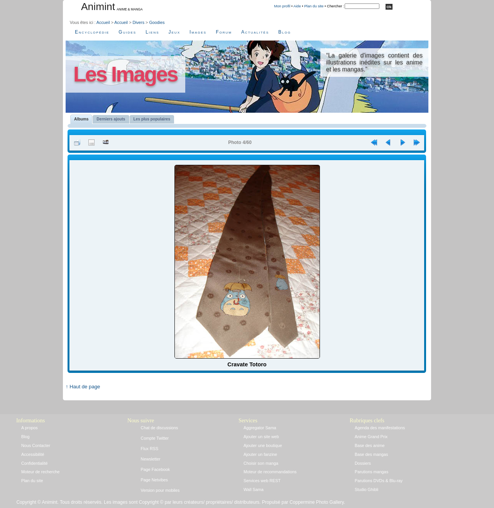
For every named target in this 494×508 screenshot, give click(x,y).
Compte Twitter (155, 438)
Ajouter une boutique (263, 445)
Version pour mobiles (160, 490)
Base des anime (369, 445)
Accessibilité (32, 454)
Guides (127, 32)
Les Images (125, 74)
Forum (224, 32)
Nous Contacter (35, 445)
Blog (284, 32)
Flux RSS (150, 448)
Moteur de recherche (40, 471)
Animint (98, 6)
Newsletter (151, 459)
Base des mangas (371, 454)
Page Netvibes (154, 480)
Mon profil (282, 6)
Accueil (103, 22)
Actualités (255, 32)
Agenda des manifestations (380, 427)
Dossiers (363, 463)
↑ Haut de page (83, 386)
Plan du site (313, 6)
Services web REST (262, 480)
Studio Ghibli (366, 489)
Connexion (97, 380)
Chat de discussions (159, 427)
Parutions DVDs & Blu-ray (379, 480)
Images (197, 32)
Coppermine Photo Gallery (316, 502)
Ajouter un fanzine (260, 454)
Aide (297, 6)
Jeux (174, 32)
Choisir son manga (261, 463)
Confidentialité (34, 463)
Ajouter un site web (261, 436)
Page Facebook (155, 469)
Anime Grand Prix (371, 436)
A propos (29, 427)
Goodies (156, 22)
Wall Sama (254, 489)
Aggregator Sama (260, 427)
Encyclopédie (92, 32)
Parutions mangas (371, 471)
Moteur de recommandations (270, 471)
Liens (152, 32)
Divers (138, 22)
